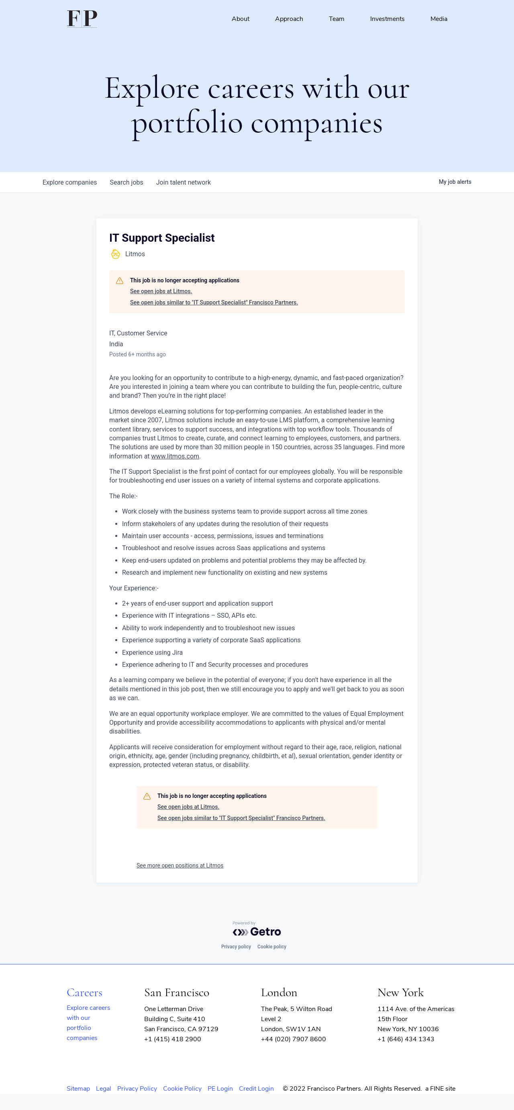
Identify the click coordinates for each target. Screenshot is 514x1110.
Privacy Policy (137, 1088)
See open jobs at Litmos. (161, 291)
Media (438, 18)
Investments (387, 18)
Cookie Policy (182, 1088)
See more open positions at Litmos (180, 865)
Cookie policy (271, 947)
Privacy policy (236, 947)
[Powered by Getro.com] (257, 928)
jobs (126, 182)
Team (337, 18)
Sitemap (78, 1088)
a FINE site (440, 1088)
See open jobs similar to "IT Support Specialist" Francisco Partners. (214, 302)
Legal (103, 1088)
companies (70, 182)
